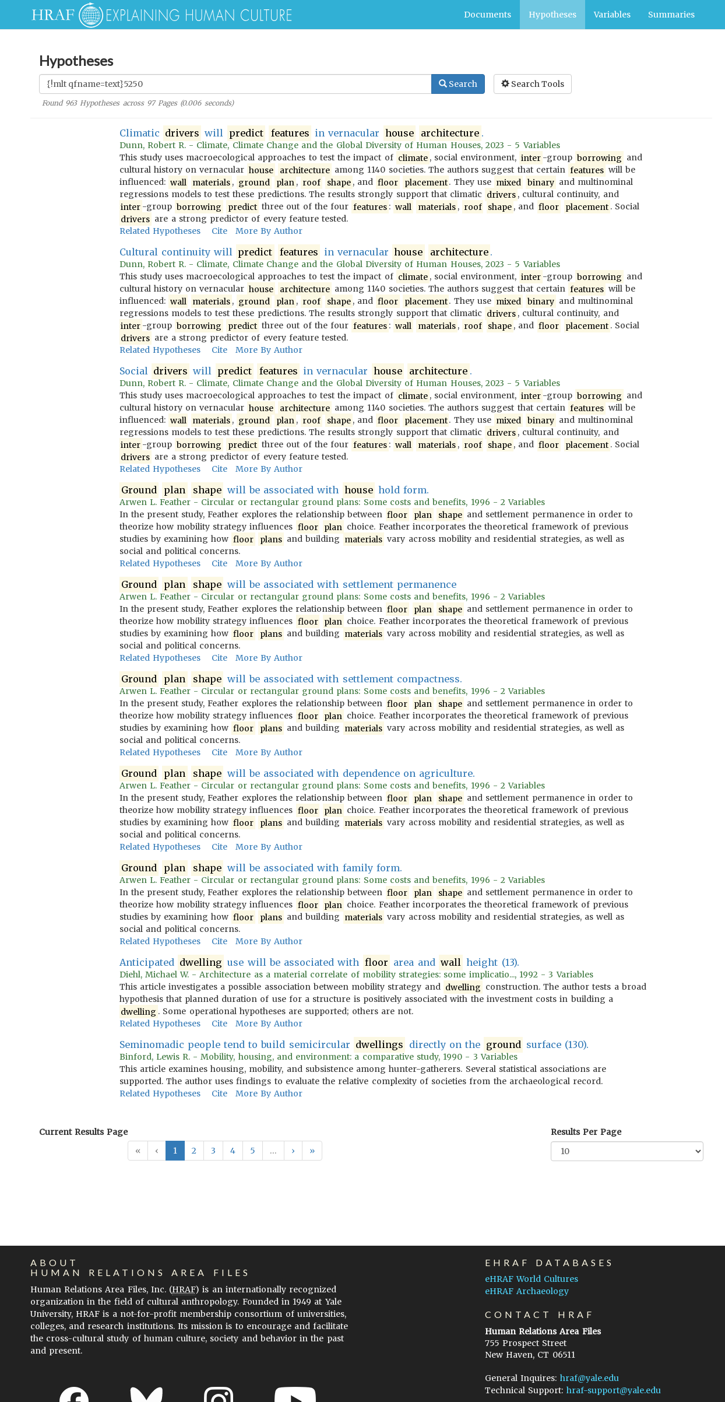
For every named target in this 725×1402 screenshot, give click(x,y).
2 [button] (194, 1150)
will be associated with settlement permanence (287, 585)
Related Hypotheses (159, 231)
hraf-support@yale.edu (613, 1390)
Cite (219, 231)
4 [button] (232, 1150)
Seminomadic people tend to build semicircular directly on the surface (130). (354, 1045)
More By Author (268, 231)
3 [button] (213, 1150)
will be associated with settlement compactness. (290, 679)
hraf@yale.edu (589, 1378)
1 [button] (175, 1150)
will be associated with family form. (260, 868)
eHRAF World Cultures (531, 1279)
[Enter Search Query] (235, 84)
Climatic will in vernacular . (301, 133)
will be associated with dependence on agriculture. (297, 773)
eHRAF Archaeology (527, 1291)
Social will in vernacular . (295, 371)
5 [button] (252, 1150)
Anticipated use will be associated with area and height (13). (319, 962)
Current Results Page (83, 1132)
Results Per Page (586, 1132)
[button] (293, 1151)
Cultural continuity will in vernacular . (306, 252)
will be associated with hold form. (274, 490)
